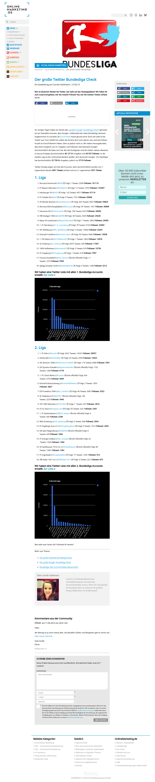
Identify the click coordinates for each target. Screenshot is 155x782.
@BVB (59, 183)
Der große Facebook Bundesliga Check (56, 557)
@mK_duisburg (59, 421)
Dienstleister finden (84, 756)
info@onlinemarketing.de (85, 710)
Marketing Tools (41, 759)
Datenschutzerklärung (74, 717)
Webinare (14, 48)
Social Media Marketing (54, 69)
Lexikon (11, 42)
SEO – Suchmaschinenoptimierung (49, 746)
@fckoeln (53, 353)
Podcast (79, 766)
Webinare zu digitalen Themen (88, 753)
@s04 (54, 197)
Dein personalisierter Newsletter (89, 746)
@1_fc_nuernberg (60, 225)
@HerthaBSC (55, 358)
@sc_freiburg (55, 243)
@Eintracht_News (63, 234)
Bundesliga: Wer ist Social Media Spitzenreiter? (59, 567)
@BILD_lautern (63, 413)
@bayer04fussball (65, 220)
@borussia (68, 206)
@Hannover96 (58, 211)
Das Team (120, 749)
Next (147, 132)
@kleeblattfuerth (66, 265)
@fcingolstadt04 (58, 455)
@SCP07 (58, 396)
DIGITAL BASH (16, 72)
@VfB (62, 216)
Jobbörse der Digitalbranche (87, 759)
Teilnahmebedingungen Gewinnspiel (131, 766)
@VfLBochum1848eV (64, 362)
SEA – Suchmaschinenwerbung (47, 749)
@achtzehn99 (61, 248)
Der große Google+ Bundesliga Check (55, 562)
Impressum (121, 756)
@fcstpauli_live (56, 409)
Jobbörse (14, 57)
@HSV (55, 192)
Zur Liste (48, 275)
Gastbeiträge (121, 746)
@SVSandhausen (69, 447)
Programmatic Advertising (45, 756)
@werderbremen (64, 202)
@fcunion (60, 375)
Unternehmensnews (16, 35)
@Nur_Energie (62, 439)
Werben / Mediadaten (125, 743)
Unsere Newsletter (16, 38)
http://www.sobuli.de (43, 636)
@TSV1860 (61, 404)
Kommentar (41, 671)
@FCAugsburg (57, 253)
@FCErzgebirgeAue (66, 426)
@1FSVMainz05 (60, 239)
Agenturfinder (81, 743)
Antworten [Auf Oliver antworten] (39, 648)
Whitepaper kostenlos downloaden (90, 749)
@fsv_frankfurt (63, 391)
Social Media (65, 136)
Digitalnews (13, 32)
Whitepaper (16, 45)
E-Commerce (40, 753)
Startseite (38, 69)
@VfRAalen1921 (63, 459)
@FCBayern (62, 188)
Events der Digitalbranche (86, 762)
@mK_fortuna (62, 258)
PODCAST (14, 76)
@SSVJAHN (62, 431)
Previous (118, 132)
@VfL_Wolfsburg (59, 230)
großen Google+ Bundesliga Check (84, 130)
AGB (118, 762)
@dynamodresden (65, 367)
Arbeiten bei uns (123, 753)
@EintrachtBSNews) (68, 383)
